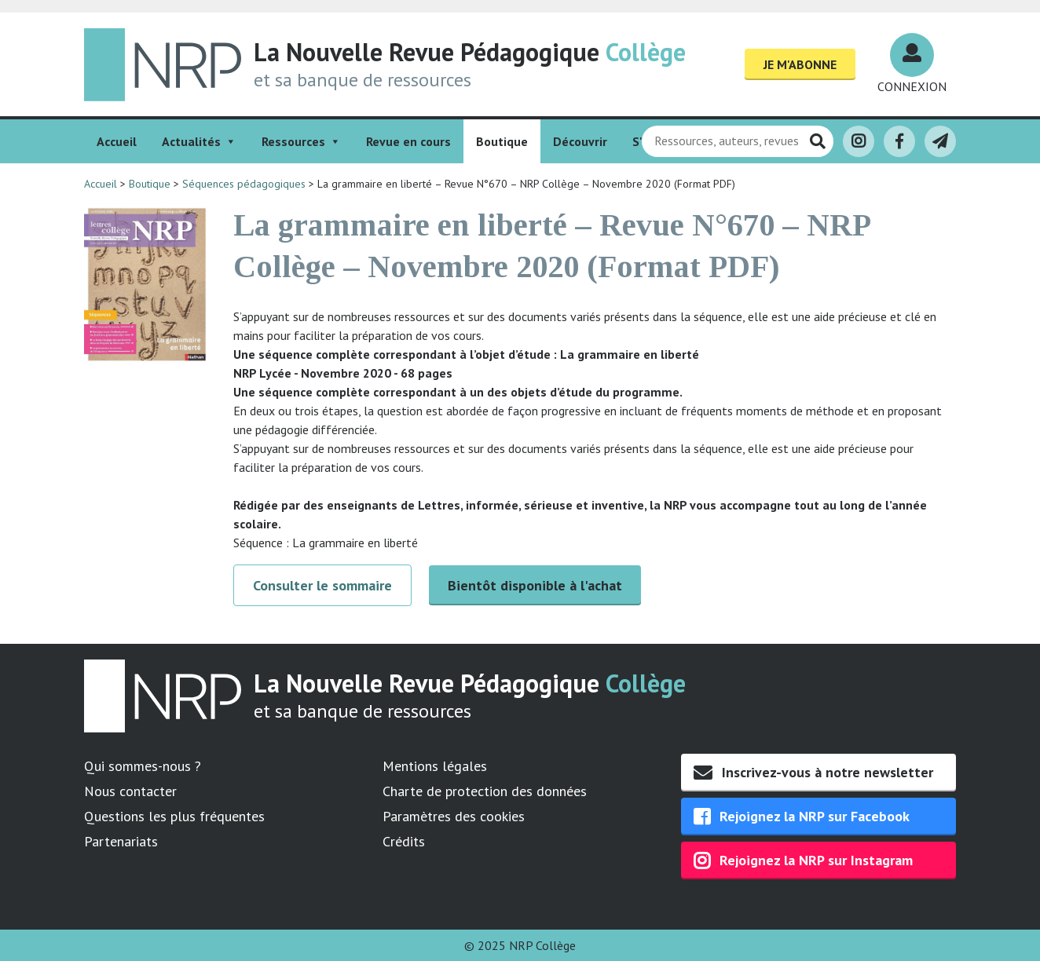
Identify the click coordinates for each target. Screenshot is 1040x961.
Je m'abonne (800, 64)
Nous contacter (130, 791)
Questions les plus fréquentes (174, 816)
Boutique (502, 141)
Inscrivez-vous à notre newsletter (813, 772)
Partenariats (121, 841)
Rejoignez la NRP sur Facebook (802, 816)
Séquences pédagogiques (244, 184)
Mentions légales (435, 766)
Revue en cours (408, 141)
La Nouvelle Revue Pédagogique (470, 51)
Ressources (301, 141)
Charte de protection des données (485, 791)
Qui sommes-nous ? (142, 766)
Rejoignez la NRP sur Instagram (803, 860)
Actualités (199, 141)
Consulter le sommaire (322, 585)
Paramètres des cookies (454, 816)
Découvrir (580, 141)
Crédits (404, 841)
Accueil (117, 141)
